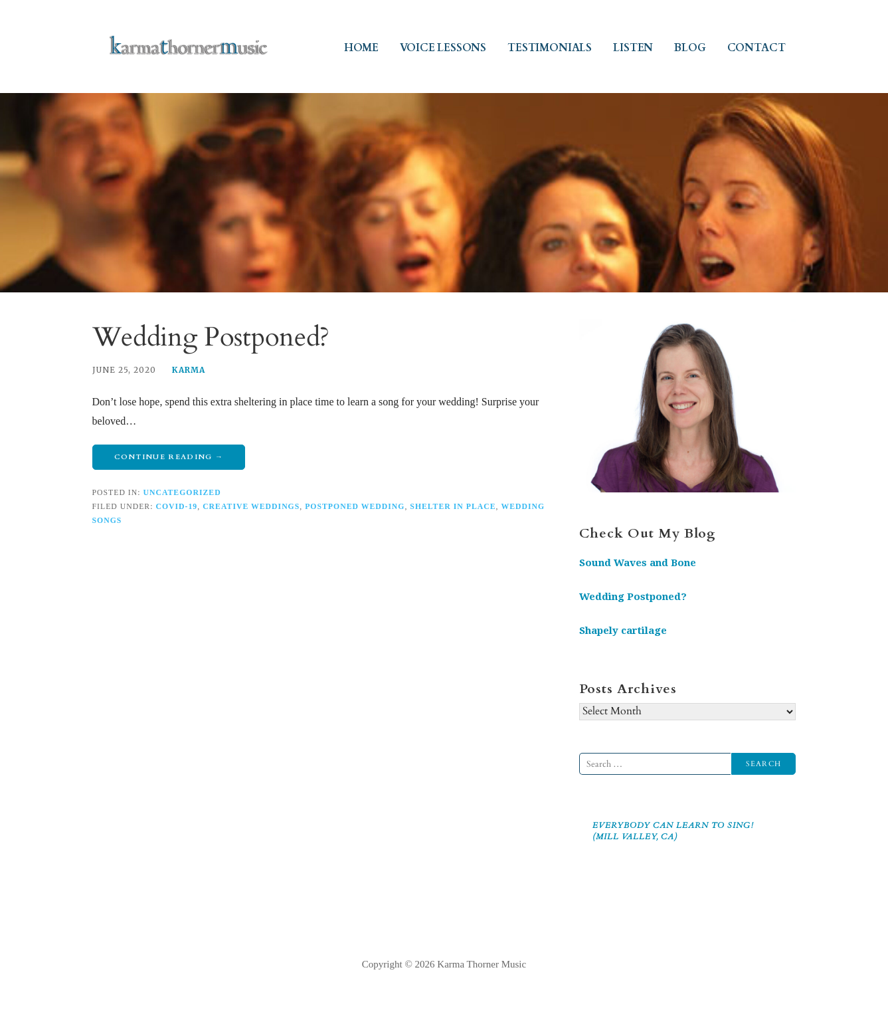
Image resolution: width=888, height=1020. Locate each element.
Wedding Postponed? (211, 337)
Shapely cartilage (623, 631)
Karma (188, 370)
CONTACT (756, 48)
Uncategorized (182, 492)
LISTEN (633, 48)
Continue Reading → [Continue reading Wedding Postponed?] (169, 457)
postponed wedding (354, 506)
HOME (361, 48)
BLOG (689, 48)
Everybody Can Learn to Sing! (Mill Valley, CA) (673, 831)
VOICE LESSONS (443, 48)
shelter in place (452, 506)
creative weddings (251, 506)
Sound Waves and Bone (637, 563)
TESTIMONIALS (549, 48)
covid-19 (176, 506)
